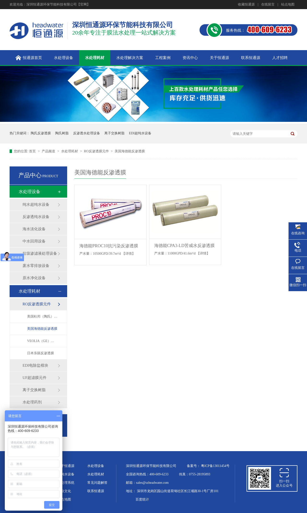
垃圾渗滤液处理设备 (40, 253)
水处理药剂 (32, 402)
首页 (33, 151)
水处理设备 (29, 191)
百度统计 (142, 499)
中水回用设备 (34, 241)
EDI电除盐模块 (35, 365)
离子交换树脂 (114, 133)
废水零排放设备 (36, 266)
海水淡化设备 (34, 229)
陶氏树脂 (62, 133)
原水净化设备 (34, 278)
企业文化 (64, 491)
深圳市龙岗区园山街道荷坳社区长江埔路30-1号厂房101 (178, 491)
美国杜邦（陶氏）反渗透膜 (42, 316)
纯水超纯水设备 (36, 204)
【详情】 (128, 253)
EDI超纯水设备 (140, 133)
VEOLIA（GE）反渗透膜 (42, 341)
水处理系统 (66, 482)
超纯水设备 (66, 474)
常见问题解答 (97, 482)
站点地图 (288, 4)
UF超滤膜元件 (35, 378)
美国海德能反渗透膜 (130, 151)
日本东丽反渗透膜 (40, 353)
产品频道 (49, 151)
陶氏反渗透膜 (41, 133)
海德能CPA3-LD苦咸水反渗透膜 (184, 245)
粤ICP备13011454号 (215, 466)
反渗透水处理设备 (86, 133)
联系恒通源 (95, 491)
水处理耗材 (70, 151)
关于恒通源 (66, 466)
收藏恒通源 (246, 4)
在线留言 (268, 4)
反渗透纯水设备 (36, 217)
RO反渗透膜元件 (97, 151)
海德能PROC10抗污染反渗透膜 (108, 245)
